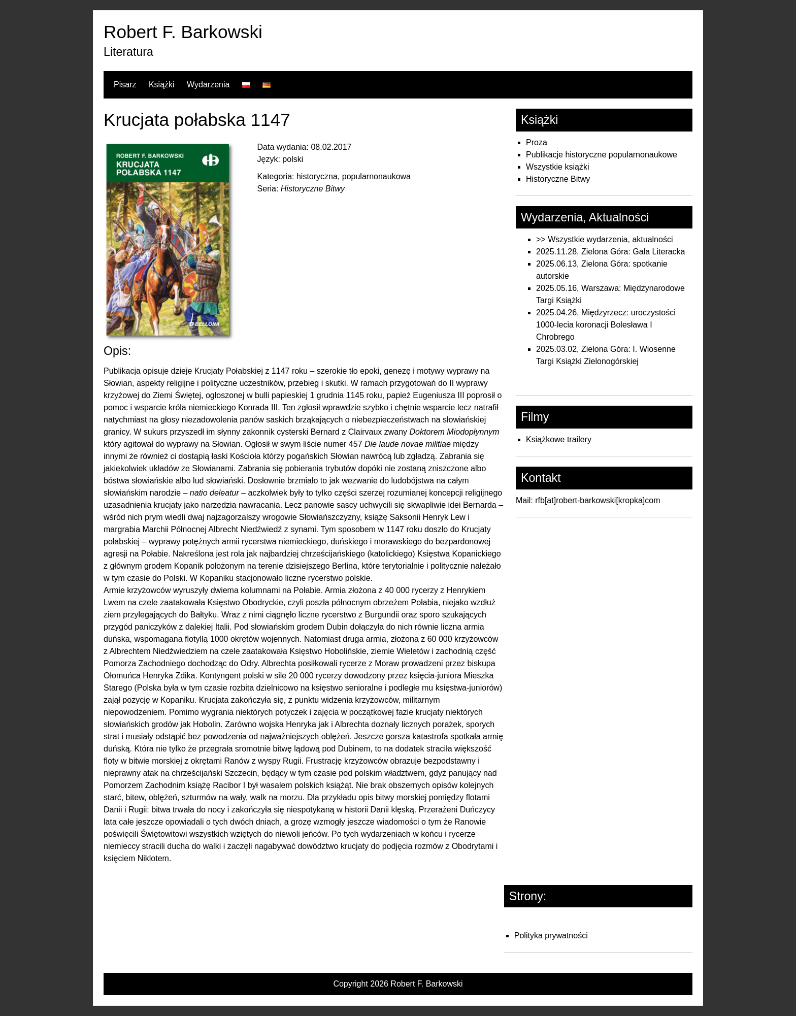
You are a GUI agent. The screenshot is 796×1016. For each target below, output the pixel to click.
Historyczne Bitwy (558, 179)
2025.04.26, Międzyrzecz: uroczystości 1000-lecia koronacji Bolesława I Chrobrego (606, 324)
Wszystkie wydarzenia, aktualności (610, 239)
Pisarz (125, 84)
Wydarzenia (208, 84)
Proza (536, 142)
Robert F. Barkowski (183, 32)
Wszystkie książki (557, 166)
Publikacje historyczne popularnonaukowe (601, 154)
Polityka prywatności (551, 935)
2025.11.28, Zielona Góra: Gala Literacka (610, 251)
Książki (162, 84)
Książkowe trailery (558, 439)
